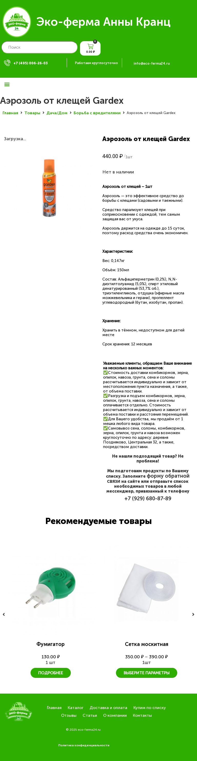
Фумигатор (50, 644)
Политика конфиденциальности (83, 745)
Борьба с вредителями (97, 112)
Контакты (142, 715)
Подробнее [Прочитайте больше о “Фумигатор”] (50, 672)
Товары (32, 112)
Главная (10, 112)
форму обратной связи (148, 478)
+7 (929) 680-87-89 (147, 498)
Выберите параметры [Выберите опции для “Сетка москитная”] (147, 672)
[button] (7, 84)
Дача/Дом (56, 112)
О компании (115, 715)
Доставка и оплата (108, 707)
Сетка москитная (146, 644)
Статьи (90, 715)
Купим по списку (149, 707)
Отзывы (68, 715)
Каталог (75, 707)
